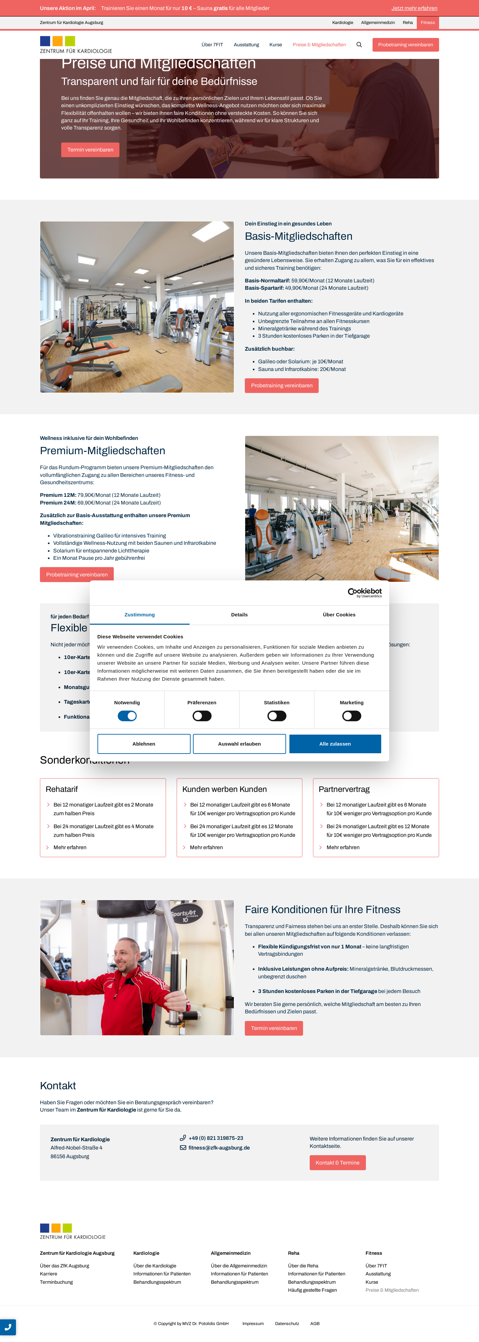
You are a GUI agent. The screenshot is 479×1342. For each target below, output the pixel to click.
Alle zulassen (335, 744)
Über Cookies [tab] (339, 614)
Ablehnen (143, 744)
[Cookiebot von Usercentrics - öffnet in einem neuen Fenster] (353, 593)
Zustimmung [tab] (140, 614)
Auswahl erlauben (239, 744)
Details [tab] (239, 614)
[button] (359, 45)
